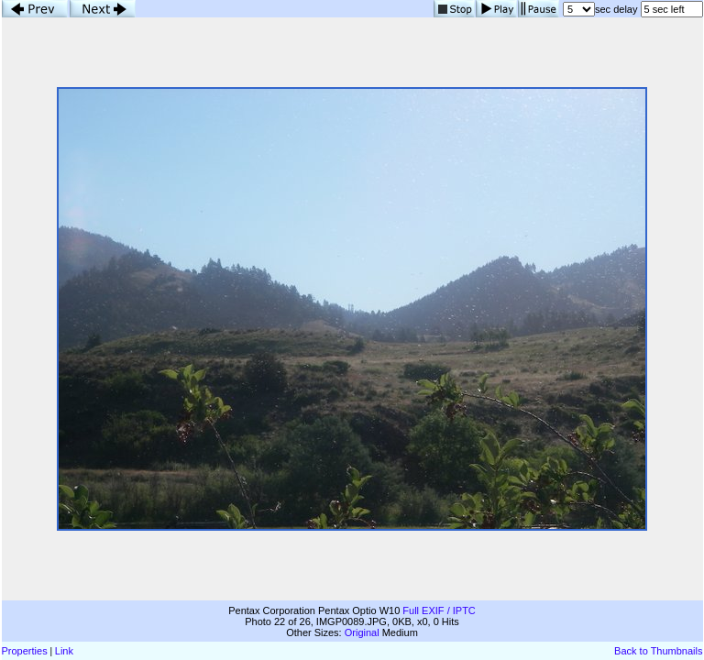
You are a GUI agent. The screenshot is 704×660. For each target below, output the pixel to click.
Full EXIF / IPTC (438, 610)
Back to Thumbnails (658, 650)
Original (362, 632)
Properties (25, 650)
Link (64, 650)
